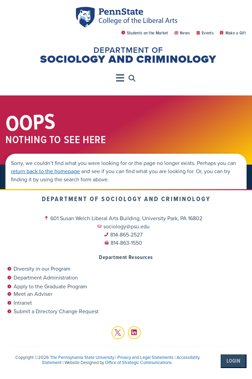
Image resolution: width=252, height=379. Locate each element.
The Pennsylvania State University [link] (82, 357)
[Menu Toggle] (120, 78)
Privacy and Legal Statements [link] (145, 357)
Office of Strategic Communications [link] (138, 362)
